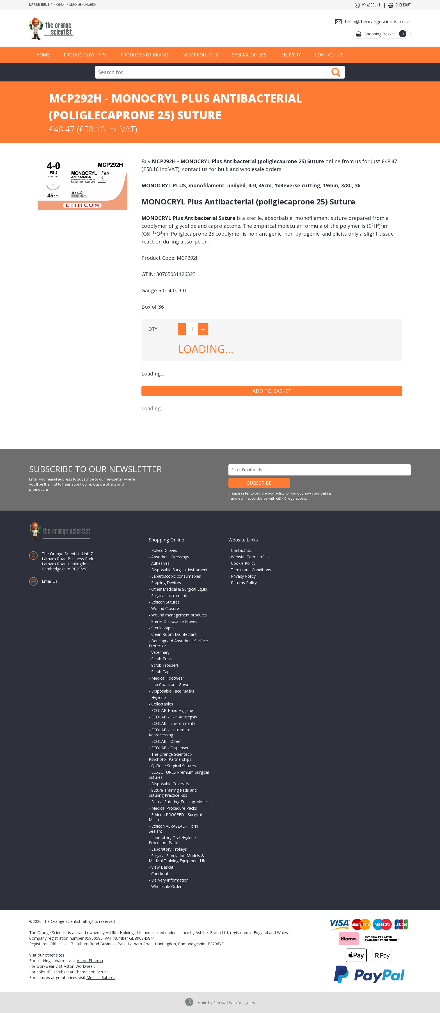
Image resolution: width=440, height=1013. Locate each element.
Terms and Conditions (251, 569)
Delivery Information (170, 880)
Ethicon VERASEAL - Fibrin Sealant (173, 828)
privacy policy (273, 493)
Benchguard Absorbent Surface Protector (178, 643)
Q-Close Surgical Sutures (173, 765)
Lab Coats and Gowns (171, 684)
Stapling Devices (166, 582)
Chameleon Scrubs (92, 972)
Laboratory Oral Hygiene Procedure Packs (172, 840)
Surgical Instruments (169, 595)
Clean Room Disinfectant (174, 634)
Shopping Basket (385, 33)
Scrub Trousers (165, 665)
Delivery (290, 55)
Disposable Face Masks (172, 691)
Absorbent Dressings (170, 556)
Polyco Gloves (164, 550)
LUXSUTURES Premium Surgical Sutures (179, 775)
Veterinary (160, 652)
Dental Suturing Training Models (180, 801)
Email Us (50, 581)
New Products (200, 55)
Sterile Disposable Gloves (174, 621)
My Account (371, 5)
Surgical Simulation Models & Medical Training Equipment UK (177, 858)
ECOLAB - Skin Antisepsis (174, 717)
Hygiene (158, 697)
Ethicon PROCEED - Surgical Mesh (175, 817)
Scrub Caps (161, 671)
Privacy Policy (243, 576)
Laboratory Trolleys (169, 849)
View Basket (162, 867)
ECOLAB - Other (166, 741)
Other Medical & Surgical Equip (179, 589)
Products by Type (85, 55)
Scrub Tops (161, 658)
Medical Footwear (167, 678)
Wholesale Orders (167, 886)
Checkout (403, 5)
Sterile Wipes (163, 627)
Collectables (162, 704)
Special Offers (249, 55)
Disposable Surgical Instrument (179, 569)
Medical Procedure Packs (174, 808)
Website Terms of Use (251, 556)
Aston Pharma (90, 960)
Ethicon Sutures (165, 602)
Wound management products (179, 615)
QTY (152, 329)
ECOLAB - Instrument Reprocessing (169, 732)
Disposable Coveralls (170, 783)
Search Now (336, 72)
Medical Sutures (100, 977)
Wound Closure (165, 608)
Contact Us (329, 55)
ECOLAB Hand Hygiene (172, 710)
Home (43, 55)
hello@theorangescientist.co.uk (378, 22)
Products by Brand (144, 55)
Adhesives (160, 563)
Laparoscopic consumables (176, 576)
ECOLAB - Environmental (173, 723)
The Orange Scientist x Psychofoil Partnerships (170, 757)
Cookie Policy (243, 563)
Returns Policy (244, 582)
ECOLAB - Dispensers (171, 747)
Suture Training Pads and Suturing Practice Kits (173, 792)
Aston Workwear (79, 966)
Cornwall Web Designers (234, 1002)
